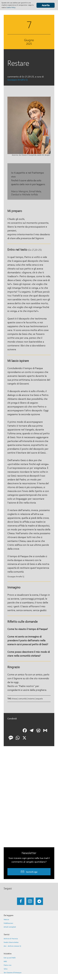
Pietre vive (7, 965)
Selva (5, 969)
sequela (39, 698)
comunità (22, 698)
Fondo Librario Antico (11, 942)
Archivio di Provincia (11, 938)
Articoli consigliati (10, 927)
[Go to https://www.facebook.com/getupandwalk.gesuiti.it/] (20, 901)
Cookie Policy (10, 7)
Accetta (45, 5)
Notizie (6, 919)
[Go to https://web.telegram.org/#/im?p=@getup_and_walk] (39, 901)
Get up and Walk (9, 958)
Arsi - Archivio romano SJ (12, 946)
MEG (5, 961)
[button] (29, 871)
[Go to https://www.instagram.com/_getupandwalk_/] (30, 901)
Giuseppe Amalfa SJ (17, 79)
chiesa (14, 698)
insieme (31, 698)
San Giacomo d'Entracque (12, 972)
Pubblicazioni (8, 923)
